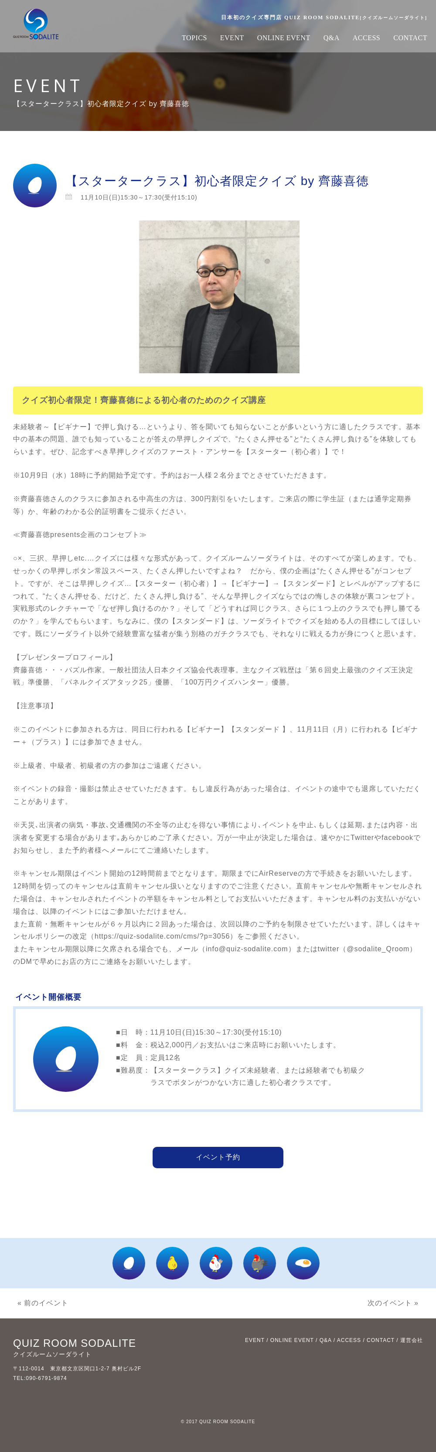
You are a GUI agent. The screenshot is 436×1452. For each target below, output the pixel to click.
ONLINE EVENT (283, 37)
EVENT (232, 37)
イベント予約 (218, 1157)
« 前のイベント (42, 1303)
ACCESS (366, 37)
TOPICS (194, 37)
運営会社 (411, 1340)
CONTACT (410, 37)
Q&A (332, 37)
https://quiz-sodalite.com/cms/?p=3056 (162, 936)
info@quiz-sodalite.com (247, 949)
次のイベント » (393, 1303)
